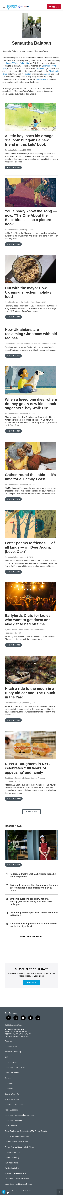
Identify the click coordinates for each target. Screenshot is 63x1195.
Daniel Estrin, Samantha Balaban (17, 302)
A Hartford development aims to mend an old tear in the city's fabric (33, 925)
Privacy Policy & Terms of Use (16, 1142)
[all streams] (60, 1192)
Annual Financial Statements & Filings (19, 1147)
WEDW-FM (8, 1034)
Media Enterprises (12, 1073)
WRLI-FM (28, 1034)
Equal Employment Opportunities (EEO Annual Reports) (26, 1131)
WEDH (7, 1032)
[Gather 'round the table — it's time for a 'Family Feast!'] (30, 456)
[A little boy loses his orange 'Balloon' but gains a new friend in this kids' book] (30, 117)
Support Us (9, 1089)
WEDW (18, 1032)
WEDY (24, 1032)
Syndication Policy (12, 1168)
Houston (27, 74)
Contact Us (9, 1083)
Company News (11, 1046)
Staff (6, 1057)
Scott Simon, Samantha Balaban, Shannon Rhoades (25, 778)
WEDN (13, 1032)
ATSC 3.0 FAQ (23, 1036)
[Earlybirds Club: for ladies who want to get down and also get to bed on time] (30, 596)
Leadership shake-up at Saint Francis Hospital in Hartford (34, 914)
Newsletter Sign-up (12, 1099)
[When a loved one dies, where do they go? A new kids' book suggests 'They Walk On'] (30, 380)
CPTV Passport (11, 1126)
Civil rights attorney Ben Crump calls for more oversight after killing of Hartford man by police (34, 888)
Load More (31, 812)
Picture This (41, 79)
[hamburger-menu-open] (4, 6)
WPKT (21, 1034)
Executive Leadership (13, 1052)
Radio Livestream (11, 1110)
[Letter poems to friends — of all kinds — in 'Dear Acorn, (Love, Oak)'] (30, 524)
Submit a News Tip (12, 1094)
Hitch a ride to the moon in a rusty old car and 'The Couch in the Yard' (30, 692)
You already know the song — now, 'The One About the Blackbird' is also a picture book (31, 217)
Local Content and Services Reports (18, 1184)
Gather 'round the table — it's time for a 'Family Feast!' (30, 477)
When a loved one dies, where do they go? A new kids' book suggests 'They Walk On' (31, 403)
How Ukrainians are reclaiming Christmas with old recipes (31, 334)
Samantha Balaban (12, 150)
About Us (8, 1041)
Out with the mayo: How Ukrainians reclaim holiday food (28, 292)
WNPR (15, 1034)
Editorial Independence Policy (16, 1173)
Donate (55, 7)
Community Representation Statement (19, 1115)
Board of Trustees (11, 1062)
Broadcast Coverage (13, 1152)
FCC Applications (11, 1163)
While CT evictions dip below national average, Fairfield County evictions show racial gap (31, 902)
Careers (8, 1078)
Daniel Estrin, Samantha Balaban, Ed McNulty (22, 344)
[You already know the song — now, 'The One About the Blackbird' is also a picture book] (30, 192)
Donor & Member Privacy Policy (17, 1136)
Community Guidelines (13, 1120)
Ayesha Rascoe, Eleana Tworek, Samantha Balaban (25, 630)
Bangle (47, 74)
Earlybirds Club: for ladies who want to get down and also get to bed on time (28, 619)
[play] (3, 1192)
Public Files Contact (11, 1036)
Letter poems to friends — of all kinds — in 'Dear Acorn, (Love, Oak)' (30, 547)
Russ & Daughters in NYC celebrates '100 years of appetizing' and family (27, 768)
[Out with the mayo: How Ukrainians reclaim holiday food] (30, 269)
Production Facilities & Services (17, 1179)
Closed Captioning (12, 1158)
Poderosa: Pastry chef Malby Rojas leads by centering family (33, 875)
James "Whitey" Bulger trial (17, 63)
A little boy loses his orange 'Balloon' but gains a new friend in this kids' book (29, 140)
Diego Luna (41, 69)
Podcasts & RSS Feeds (14, 1105)
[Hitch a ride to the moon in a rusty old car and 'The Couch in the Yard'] (30, 670)
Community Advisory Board (15, 1067)
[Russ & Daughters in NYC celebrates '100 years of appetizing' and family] (30, 745)
